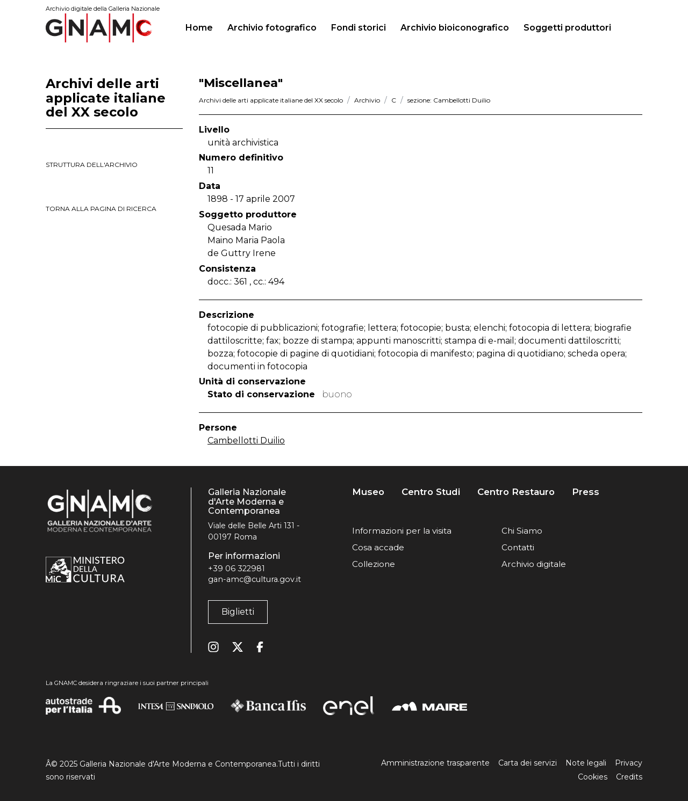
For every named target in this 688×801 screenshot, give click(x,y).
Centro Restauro (516, 492)
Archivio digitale (533, 564)
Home (203, 26)
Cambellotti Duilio (246, 440)
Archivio (367, 100)
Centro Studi (431, 492)
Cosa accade (378, 547)
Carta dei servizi (527, 763)
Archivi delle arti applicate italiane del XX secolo (271, 100)
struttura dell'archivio (92, 165)
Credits (629, 777)
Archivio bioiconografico (454, 28)
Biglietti (237, 612)
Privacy (628, 763)
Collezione (373, 564)
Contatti (517, 547)
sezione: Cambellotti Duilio (448, 100)
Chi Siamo (521, 531)
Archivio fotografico (272, 28)
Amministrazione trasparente (435, 763)
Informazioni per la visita (402, 531)
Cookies (592, 777)
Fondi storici (358, 28)
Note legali (585, 763)
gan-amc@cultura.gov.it (254, 579)
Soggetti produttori (567, 28)
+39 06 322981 (236, 568)
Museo (368, 492)
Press (585, 492)
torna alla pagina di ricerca (101, 209)
